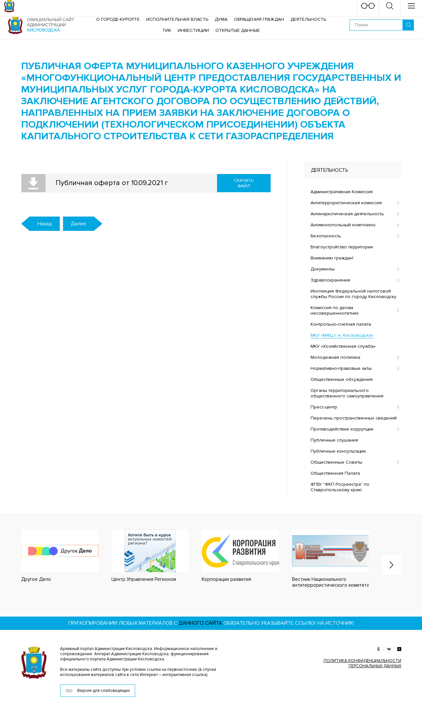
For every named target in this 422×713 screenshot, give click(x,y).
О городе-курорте (118, 19)
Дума (221, 19)
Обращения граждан (259, 19)
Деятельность (308, 19)
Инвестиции (193, 30)
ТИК (166, 30)
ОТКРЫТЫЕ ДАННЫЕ (237, 30)
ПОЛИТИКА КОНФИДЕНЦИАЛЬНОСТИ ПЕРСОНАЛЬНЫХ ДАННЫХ (362, 663)
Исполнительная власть (177, 19)
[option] (53, 556)
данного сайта (200, 623)
